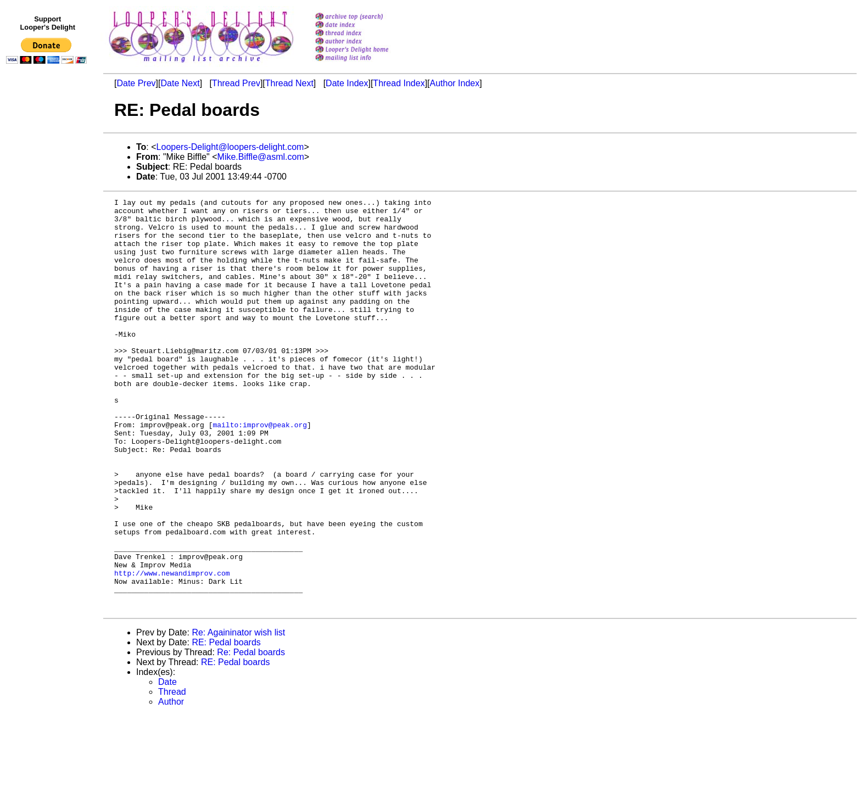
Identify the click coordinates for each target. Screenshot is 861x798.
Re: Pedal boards (251, 734)
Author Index (455, 83)
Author (171, 784)
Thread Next (289, 83)
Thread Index (398, 83)
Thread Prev (236, 83)
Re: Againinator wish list (238, 714)
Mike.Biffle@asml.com (260, 156)
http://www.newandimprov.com (172, 649)
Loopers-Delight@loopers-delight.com (230, 147)
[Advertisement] (48, 295)
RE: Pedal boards (226, 724)
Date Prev (135, 83)
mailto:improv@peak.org (260, 471)
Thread (172, 774)
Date (167, 764)
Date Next (179, 83)
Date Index (347, 83)
